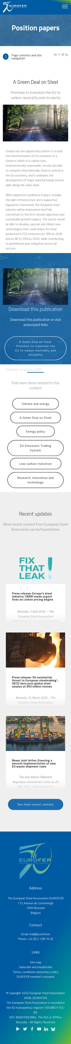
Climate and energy (35, 410)
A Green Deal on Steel (35, 424)
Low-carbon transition (35, 470)
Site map (35, 973)
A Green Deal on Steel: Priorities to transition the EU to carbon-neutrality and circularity (35, 362)
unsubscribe (44, 978)
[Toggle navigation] (65, 6)
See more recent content (35, 811)
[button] (28, 56)
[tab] (28, 56)
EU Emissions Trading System (35, 457)
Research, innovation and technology (35, 489)
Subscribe (25, 978)
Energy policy (35, 438)
